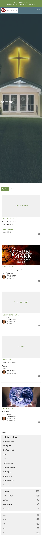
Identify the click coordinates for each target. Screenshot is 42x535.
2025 (21, 519)
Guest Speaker (21, 504)
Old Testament (8, 463)
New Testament (8, 450)
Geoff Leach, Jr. (21, 496)
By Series (14, 189)
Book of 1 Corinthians (10, 437)
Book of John (7, 472)
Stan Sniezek (21, 491)
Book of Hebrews (9, 481)
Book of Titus (7, 476)
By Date (5, 189)
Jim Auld (21, 500)
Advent (5, 454)
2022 (21, 533)
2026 (21, 515)
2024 (21, 524)
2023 (21, 528)
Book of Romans (8, 441)
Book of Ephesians (9, 467)
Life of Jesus (7, 446)
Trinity (5, 459)
